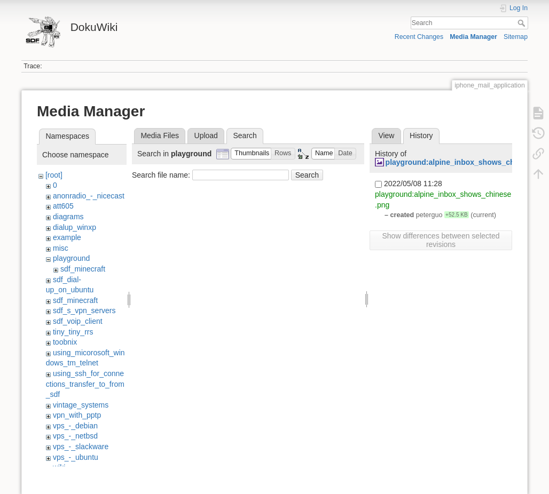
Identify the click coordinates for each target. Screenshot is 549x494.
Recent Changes (419, 37)
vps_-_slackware (80, 446)
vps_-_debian (75, 425)
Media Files (159, 135)
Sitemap (516, 37)
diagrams (68, 216)
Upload (206, 135)
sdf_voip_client (78, 321)
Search (522, 23)
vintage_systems (80, 405)
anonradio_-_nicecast (88, 196)
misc (60, 248)
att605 (63, 206)
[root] (53, 175)
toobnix (65, 342)
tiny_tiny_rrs (73, 332)
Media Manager (473, 37)
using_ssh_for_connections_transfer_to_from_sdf (85, 384)
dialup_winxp (74, 227)
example (67, 237)
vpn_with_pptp (77, 415)
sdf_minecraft (82, 269)
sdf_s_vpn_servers (84, 310)
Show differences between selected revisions (441, 240)
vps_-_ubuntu (75, 457)
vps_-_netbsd (75, 436)
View (386, 135)
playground (71, 258)
